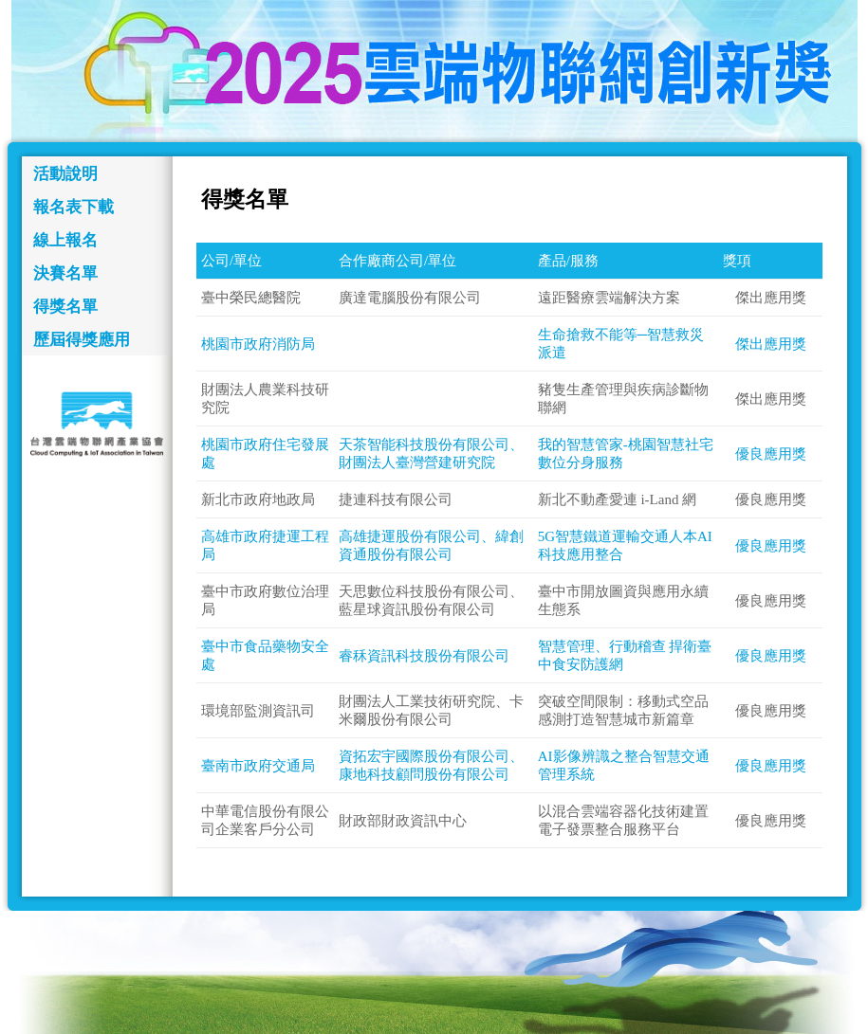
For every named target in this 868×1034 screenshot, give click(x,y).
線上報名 (65, 240)
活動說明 (65, 174)
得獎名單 (65, 307)
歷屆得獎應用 (81, 340)
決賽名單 (65, 273)
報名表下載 (73, 207)
